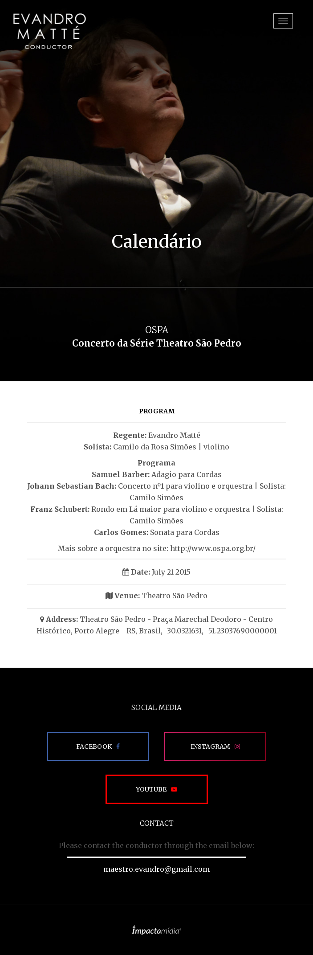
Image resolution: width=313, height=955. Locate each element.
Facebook (94, 747)
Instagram (210, 747)
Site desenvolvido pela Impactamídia (156, 930)
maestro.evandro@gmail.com (156, 869)
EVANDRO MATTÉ (49, 31)
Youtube (151, 789)
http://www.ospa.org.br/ (213, 548)
